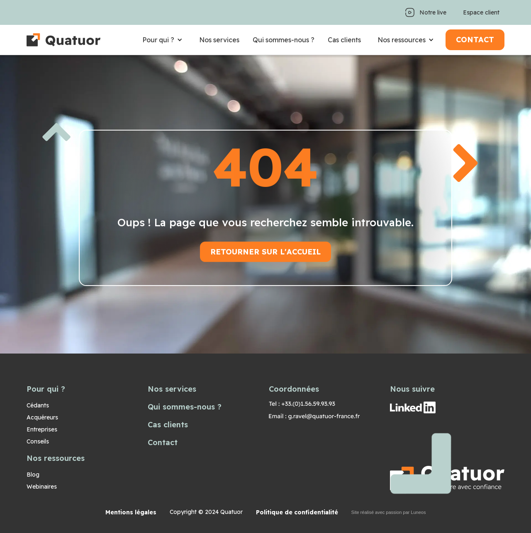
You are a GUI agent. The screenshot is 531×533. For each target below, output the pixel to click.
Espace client (481, 12)
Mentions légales (130, 512)
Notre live (432, 12)
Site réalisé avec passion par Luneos (388, 512)
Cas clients (344, 40)
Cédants (38, 405)
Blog (33, 474)
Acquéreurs (42, 417)
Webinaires (42, 486)
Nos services (219, 40)
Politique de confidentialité (297, 512)
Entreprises (42, 429)
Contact (163, 442)
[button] (162, 40)
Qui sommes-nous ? (283, 40)
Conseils (38, 441)
